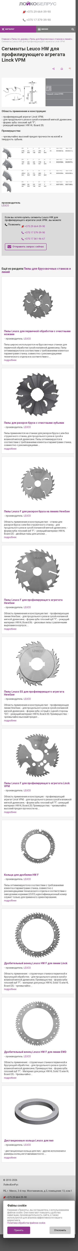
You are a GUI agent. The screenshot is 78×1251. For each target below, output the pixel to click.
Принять (18, 1230)
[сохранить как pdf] (70, 68)
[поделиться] (53, 68)
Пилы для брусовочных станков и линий (50, 39)
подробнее (10, 360)
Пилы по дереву (20, 39)
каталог (8, 28)
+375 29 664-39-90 (37, 11)
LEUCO (5, 205)
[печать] (62, 68)
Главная (6, 39)
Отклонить (60, 1230)
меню (43, 28)
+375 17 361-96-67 (33, 238)
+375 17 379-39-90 (37, 19)
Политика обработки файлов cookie (26, 1223)
